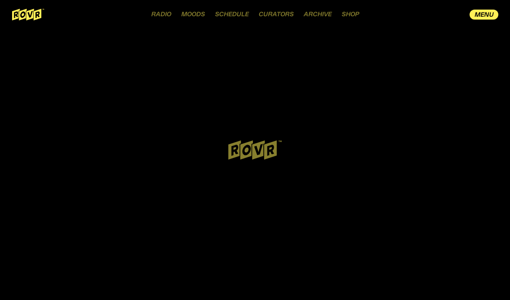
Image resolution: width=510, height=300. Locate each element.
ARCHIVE (318, 14)
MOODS (193, 14)
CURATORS (276, 14)
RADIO (161, 14)
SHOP (350, 14)
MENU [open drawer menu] (484, 15)
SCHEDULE (232, 14)
